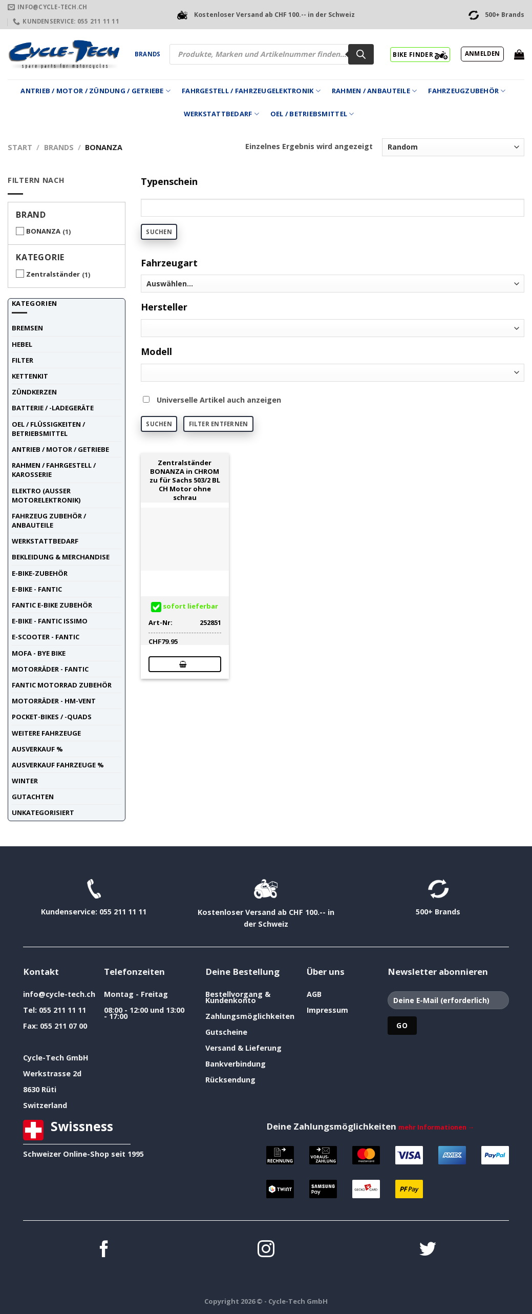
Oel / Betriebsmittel (312, 114)
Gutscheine (226, 1032)
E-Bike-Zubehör (40, 573)
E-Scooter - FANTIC (45, 636)
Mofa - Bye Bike (39, 653)
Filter (22, 360)
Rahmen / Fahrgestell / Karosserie (54, 470)
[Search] (361, 54)
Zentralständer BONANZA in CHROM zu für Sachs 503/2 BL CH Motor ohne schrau (185, 480)
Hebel (22, 344)
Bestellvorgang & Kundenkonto (237, 997)
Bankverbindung (235, 1064)
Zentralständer (53, 274)
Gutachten (33, 796)
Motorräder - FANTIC (50, 669)
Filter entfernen (218, 424)
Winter (25, 780)
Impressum (327, 1010)
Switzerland (45, 1105)
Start (20, 147)
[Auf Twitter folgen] (427, 1250)
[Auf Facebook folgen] (104, 1250)
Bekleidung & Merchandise (61, 556)
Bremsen (27, 327)
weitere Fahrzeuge (46, 733)
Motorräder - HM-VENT (54, 700)
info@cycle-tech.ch (59, 994)
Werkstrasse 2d (52, 1073)
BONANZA (43, 231)
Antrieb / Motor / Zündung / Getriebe (95, 91)
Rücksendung (230, 1079)
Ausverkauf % (37, 749)
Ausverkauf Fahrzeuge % (58, 764)
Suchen (159, 232)
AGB (314, 994)
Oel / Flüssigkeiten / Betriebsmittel (48, 429)
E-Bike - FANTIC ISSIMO (50, 620)
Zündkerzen (34, 392)
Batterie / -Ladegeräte (53, 407)
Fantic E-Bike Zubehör (52, 605)
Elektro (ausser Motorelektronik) (46, 495)
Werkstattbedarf (221, 114)
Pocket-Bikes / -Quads (52, 716)
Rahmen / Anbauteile (374, 91)
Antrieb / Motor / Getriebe (60, 449)
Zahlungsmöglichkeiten (249, 1016)
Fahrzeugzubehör (466, 91)
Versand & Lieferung (243, 1048)
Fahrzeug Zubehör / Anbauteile (49, 520)
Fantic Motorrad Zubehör (62, 685)
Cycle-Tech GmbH (56, 1057)
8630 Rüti (39, 1089)
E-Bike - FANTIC (37, 589)
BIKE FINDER (420, 54)
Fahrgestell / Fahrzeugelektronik (251, 91)
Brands (147, 54)
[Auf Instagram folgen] (266, 1250)
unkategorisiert (43, 812)
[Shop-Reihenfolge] (453, 147)
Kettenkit (30, 376)
